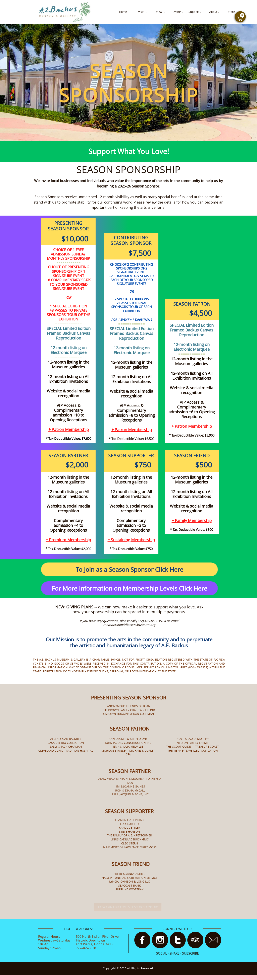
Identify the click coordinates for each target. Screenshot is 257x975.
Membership (77, 429)
